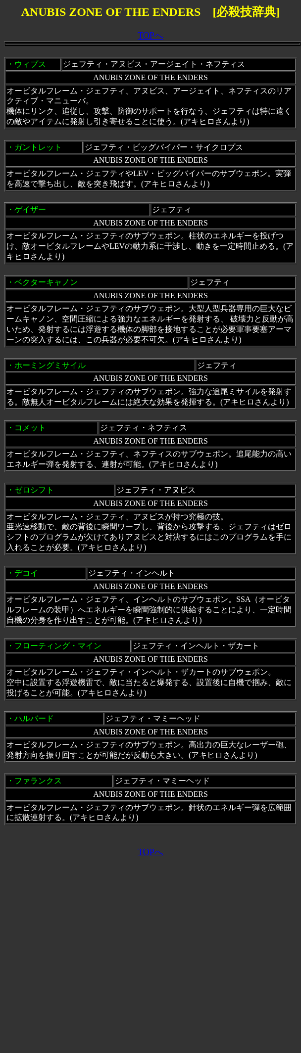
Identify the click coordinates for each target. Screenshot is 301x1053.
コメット (30, 427)
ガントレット (38, 147)
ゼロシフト (34, 490)
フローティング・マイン (57, 645)
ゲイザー (30, 209)
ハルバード (34, 718)
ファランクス (38, 781)
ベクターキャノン (46, 282)
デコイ (26, 573)
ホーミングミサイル (50, 365)
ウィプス (30, 64)
